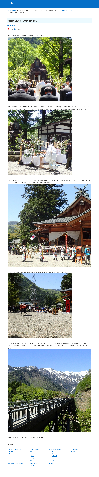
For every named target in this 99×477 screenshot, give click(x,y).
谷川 (53, 451)
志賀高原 (54, 456)
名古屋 (12, 466)
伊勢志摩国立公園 (34, 463)
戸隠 (12, 451)
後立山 (33, 460)
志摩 (32, 466)
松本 (32, 451)
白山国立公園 (75, 449)
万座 (53, 453)
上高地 (33, 453)
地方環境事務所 (12, 10)
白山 (74, 451)
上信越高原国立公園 (56, 449)
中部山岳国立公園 (63, 10)
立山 (32, 458)
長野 (52, 463)
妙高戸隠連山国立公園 (15, 449)
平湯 (72, 10)
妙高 (12, 453)
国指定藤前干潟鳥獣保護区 (16, 463)
